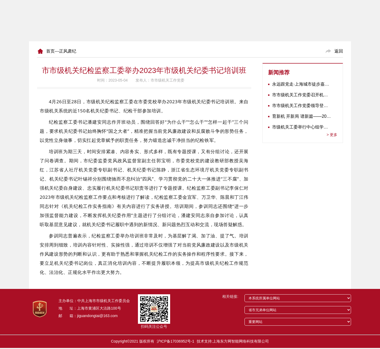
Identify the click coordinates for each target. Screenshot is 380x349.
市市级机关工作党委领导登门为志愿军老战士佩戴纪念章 (301, 105)
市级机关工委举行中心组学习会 (301, 127)
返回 (338, 51)
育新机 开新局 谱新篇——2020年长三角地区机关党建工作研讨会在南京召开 (301, 116)
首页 (50, 51)
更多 (332, 135)
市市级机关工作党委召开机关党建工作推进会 (301, 95)
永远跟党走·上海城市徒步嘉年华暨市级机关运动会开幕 (301, 84)
